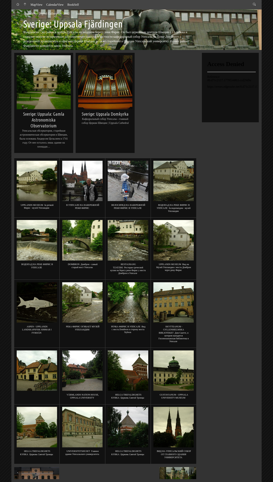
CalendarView (55, 4)
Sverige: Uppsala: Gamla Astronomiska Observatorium (43, 119)
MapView (36, 4)
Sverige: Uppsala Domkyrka (105, 114)
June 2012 (82, 13)
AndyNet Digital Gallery (42, 13)
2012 (67, 13)
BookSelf (73, 4)
